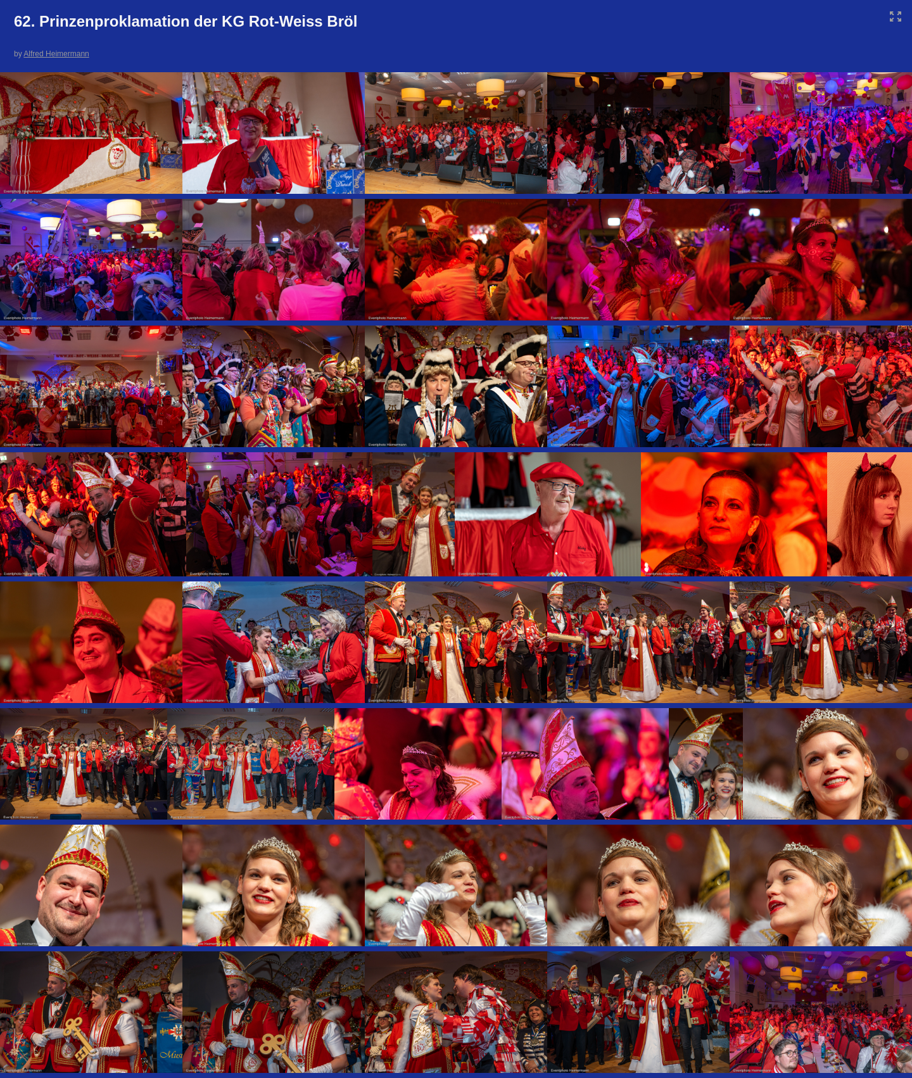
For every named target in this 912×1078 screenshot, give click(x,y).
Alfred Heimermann (56, 53)
